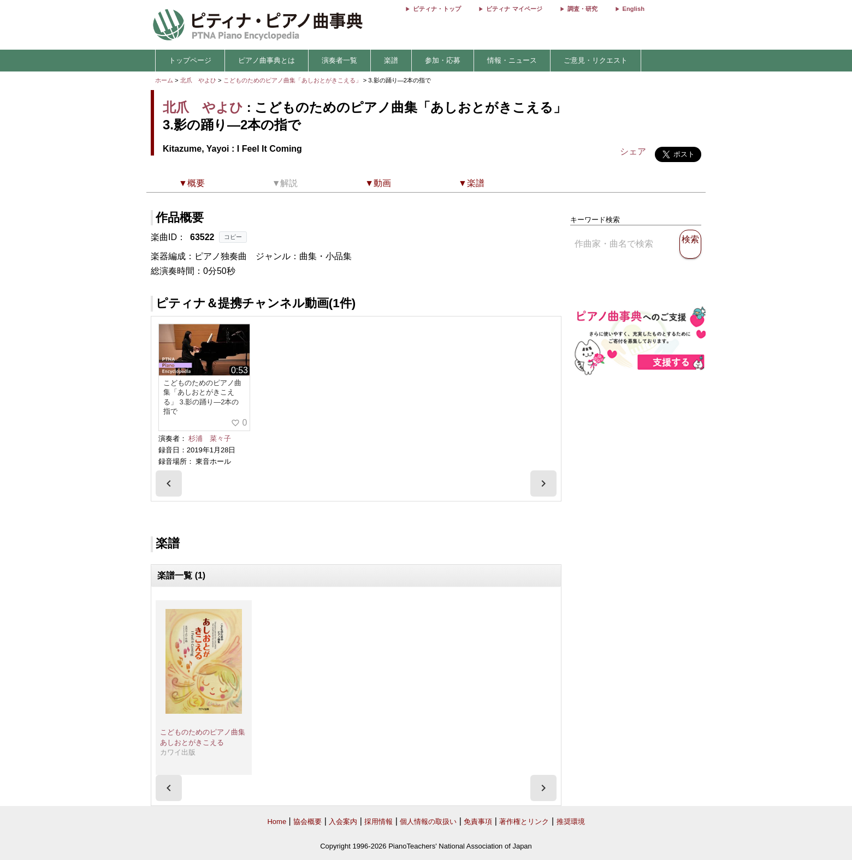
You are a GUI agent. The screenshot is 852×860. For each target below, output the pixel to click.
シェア (633, 151)
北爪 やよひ (198, 80)
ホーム (164, 80)
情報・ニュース (512, 60)
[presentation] (169, 483)
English (633, 8)
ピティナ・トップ (437, 8)
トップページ (190, 60)
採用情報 (378, 821)
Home (276, 821)
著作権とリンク (524, 821)
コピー (233, 237)
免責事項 (478, 821)
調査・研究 (582, 8)
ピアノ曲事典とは (266, 60)
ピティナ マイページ (514, 8)
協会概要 (307, 821)
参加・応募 (442, 60)
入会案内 (343, 821)
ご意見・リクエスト (596, 60)
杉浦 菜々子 (209, 438)
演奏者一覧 (339, 60)
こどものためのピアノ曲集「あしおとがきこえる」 (293, 80)
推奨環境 (571, 821)
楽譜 (391, 60)
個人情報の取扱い (428, 821)
